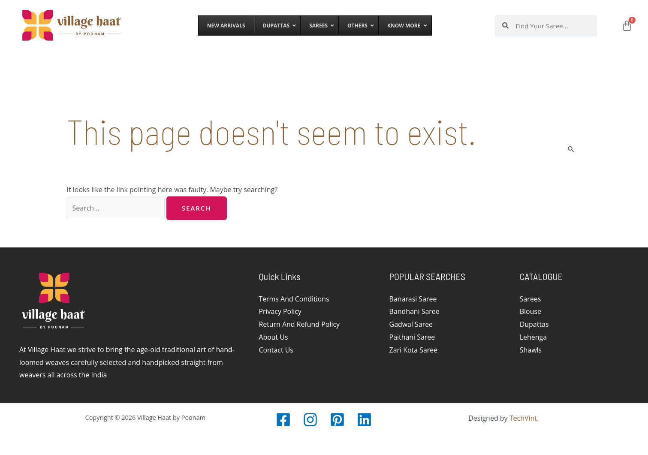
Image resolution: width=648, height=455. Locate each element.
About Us (273, 337)
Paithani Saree (412, 337)
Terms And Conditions (294, 299)
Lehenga (533, 337)
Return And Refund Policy (299, 324)
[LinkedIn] (364, 419)
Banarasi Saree (413, 299)
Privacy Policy (280, 311)
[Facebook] (283, 419)
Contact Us (276, 350)
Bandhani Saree (414, 311)
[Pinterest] (337, 419)
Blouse (530, 311)
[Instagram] (310, 419)
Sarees (530, 299)
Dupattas (534, 324)
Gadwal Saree (411, 324)
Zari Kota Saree (413, 350)
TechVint (523, 418)
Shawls (531, 350)
